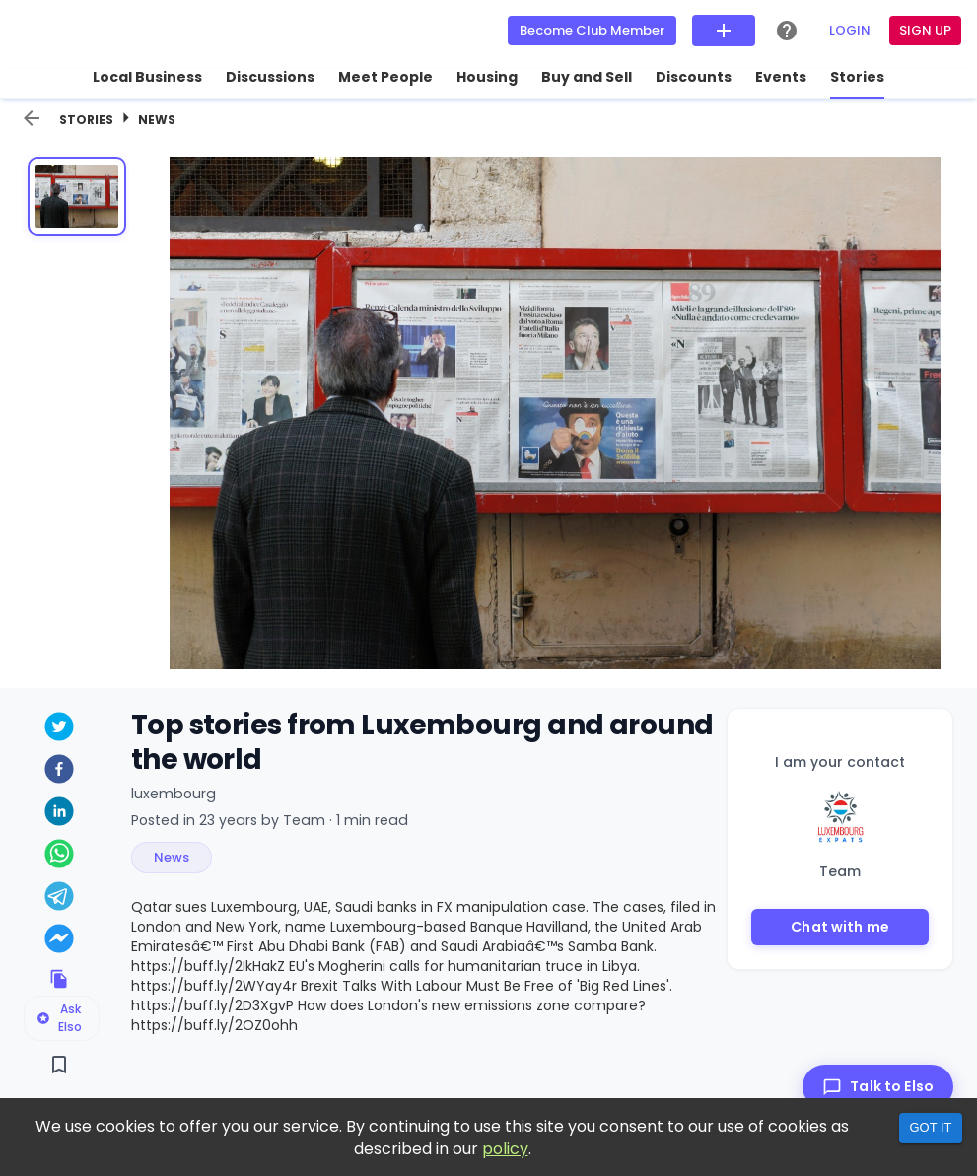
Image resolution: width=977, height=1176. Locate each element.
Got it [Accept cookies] (930, 1127)
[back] (31, 118)
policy (505, 1149)
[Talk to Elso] (878, 1087)
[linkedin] (60, 813)
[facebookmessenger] (60, 941)
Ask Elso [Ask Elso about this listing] (59, 1018)
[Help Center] (786, 30)
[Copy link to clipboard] (60, 979)
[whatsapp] (60, 856)
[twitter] (60, 729)
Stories (86, 119)
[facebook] (60, 771)
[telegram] (60, 898)
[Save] (60, 1064)
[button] (171, 857)
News (156, 119)
